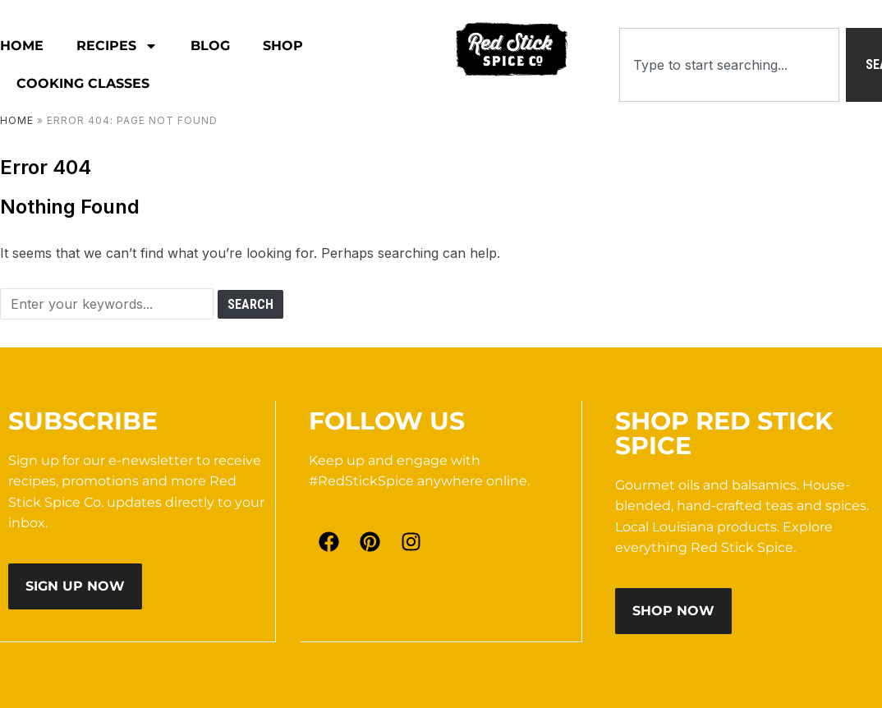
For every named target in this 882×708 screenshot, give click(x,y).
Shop (283, 45)
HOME (22, 45)
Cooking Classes (82, 83)
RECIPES (117, 46)
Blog (210, 45)
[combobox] (729, 65)
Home (17, 120)
